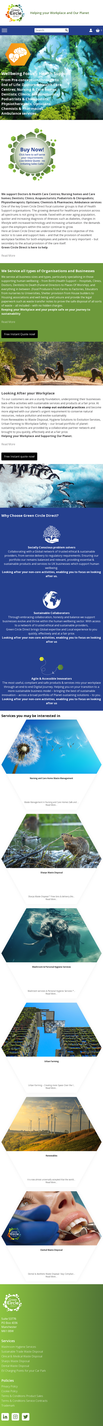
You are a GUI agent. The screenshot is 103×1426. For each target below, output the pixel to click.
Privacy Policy (9, 1386)
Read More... (51, 804)
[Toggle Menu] (4, 30)
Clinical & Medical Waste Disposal (21, 1356)
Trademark (8, 1405)
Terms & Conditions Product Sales (22, 1396)
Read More (8, 255)
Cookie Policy (9, 1391)
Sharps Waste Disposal (15, 1361)
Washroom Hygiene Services (18, 1347)
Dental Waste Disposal (15, 1366)
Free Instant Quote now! (19, 334)
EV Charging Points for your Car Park (23, 1371)
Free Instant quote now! (19, 456)
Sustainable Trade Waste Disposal (22, 1351)
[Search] (52, 30)
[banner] (15, 13)
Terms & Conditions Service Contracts (24, 1401)
